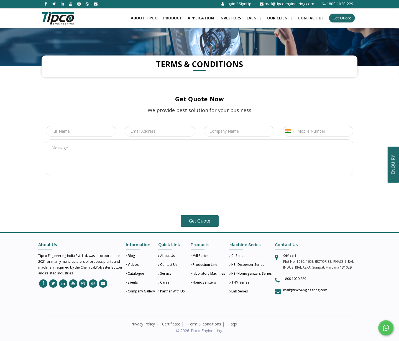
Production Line (204, 264)
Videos (132, 264)
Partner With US (171, 291)
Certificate (171, 324)
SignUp (245, 3)
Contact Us (168, 264)
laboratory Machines (208, 273)
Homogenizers (203, 282)
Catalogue (135, 273)
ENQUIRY (393, 165)
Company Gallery (140, 291)
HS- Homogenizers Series (250, 273)
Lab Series (238, 291)
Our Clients (280, 18)
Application (201, 18)
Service (165, 273)
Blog (130, 255)
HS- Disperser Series (246, 264)
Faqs (232, 324)
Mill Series (200, 255)
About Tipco (144, 18)
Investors (230, 18)
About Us (166, 255)
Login (230, 3)
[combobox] (289, 131)
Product (172, 18)
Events (254, 18)
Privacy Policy (143, 324)
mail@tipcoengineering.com (289, 3)
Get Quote (341, 18)
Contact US (311, 18)
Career (164, 282)
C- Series (237, 255)
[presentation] (199, 197)
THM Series (239, 282)
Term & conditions (204, 324)
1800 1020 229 (294, 278)
